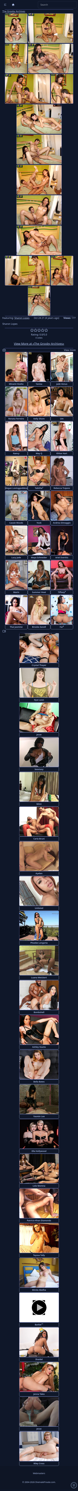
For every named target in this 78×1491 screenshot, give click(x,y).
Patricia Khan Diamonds (39, 1220)
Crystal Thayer (39, 665)
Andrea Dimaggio (62, 522)
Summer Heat (39, 592)
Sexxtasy (39, 769)
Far (62, 626)
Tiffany (62, 592)
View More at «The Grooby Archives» (39, 344)
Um (62, 418)
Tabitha (39, 487)
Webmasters (39, 1473)
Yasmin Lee (39, 1116)
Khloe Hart (61, 453)
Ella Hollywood (39, 1151)
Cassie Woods (16, 522)
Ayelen (39, 873)
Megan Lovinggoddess (16, 488)
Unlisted (39, 908)
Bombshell (39, 1012)
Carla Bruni (39, 838)
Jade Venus (61, 384)
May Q (39, 453)
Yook (39, 522)
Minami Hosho (16, 384)
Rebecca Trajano (62, 488)
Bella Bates (39, 1081)
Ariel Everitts (61, 557)
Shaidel (39, 1359)
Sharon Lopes (21, 318)
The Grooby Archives (13, 11)
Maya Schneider (39, 557)
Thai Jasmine (16, 626)
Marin (16, 592)
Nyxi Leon (39, 699)
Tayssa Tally (39, 1255)
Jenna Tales (39, 1394)
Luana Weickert (39, 977)
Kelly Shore (39, 418)
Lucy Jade (16, 557)
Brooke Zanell (39, 626)
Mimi (38, 804)
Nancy (16, 453)
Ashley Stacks (39, 1047)
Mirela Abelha (39, 1289)
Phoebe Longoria (39, 942)
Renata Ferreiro (16, 418)
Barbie (39, 1324)
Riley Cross (39, 1463)
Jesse (39, 734)
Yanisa (39, 384)
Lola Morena (39, 1185)
